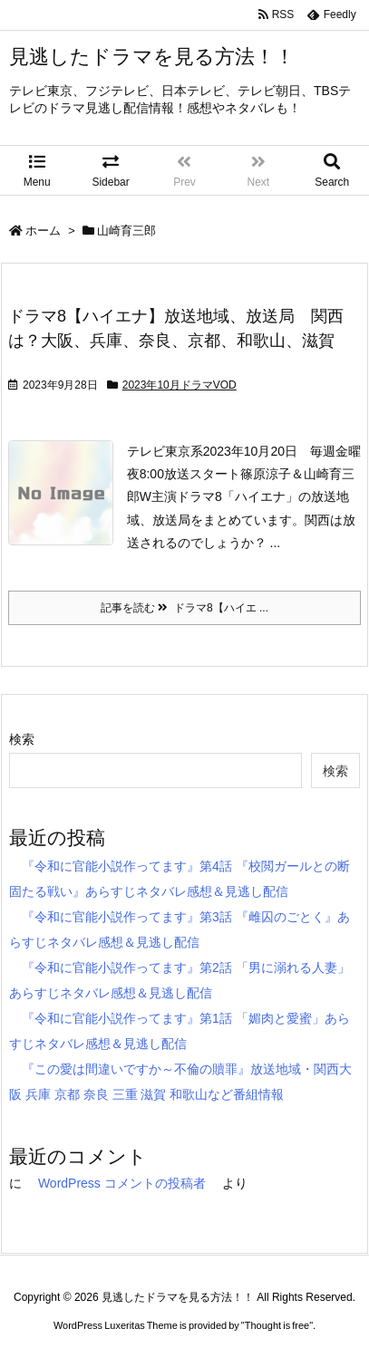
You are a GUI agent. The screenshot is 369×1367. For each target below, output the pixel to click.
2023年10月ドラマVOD (179, 385)
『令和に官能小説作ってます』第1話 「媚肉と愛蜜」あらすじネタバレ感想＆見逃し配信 (179, 1031)
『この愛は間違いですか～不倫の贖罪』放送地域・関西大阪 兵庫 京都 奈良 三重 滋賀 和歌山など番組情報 (180, 1082)
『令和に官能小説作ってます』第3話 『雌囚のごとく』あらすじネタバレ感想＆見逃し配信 (179, 929)
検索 (21, 739)
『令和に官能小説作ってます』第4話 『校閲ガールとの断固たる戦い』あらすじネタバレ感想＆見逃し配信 (179, 879)
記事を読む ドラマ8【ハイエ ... (184, 608)
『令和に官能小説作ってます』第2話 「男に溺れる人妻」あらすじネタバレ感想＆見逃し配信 (179, 980)
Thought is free (277, 1325)
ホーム (43, 230)
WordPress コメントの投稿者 (122, 1183)
